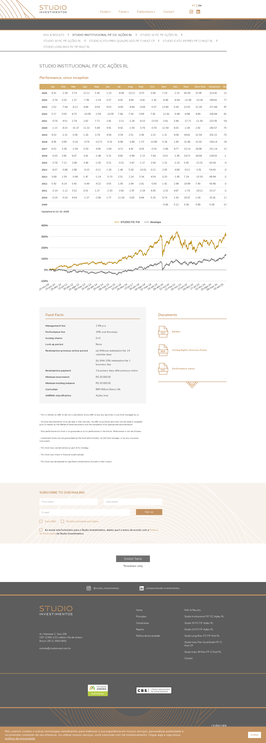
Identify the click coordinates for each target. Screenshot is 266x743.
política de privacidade (20, 738)
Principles (141, 616)
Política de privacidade (148, 635)
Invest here (133, 558)
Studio (105, 12)
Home (139, 610)
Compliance (142, 623)
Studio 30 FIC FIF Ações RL (62, 41)
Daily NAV (47, 521)
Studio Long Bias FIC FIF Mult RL (66, 47)
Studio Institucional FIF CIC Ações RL (102, 35)
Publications (146, 12)
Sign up (149, 511)
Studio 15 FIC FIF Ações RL (159, 35)
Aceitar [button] (254, 735)
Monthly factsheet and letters (80, 521)
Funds (124, 12)
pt (193, 5)
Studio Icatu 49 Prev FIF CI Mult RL (188, 41)
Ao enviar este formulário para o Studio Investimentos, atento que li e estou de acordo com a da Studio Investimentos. (98, 531)
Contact (168, 12)
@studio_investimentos (103, 588)
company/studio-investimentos (160, 588)
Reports (140, 629)
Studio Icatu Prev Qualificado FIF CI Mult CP (122, 41)
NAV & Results (53, 35)
